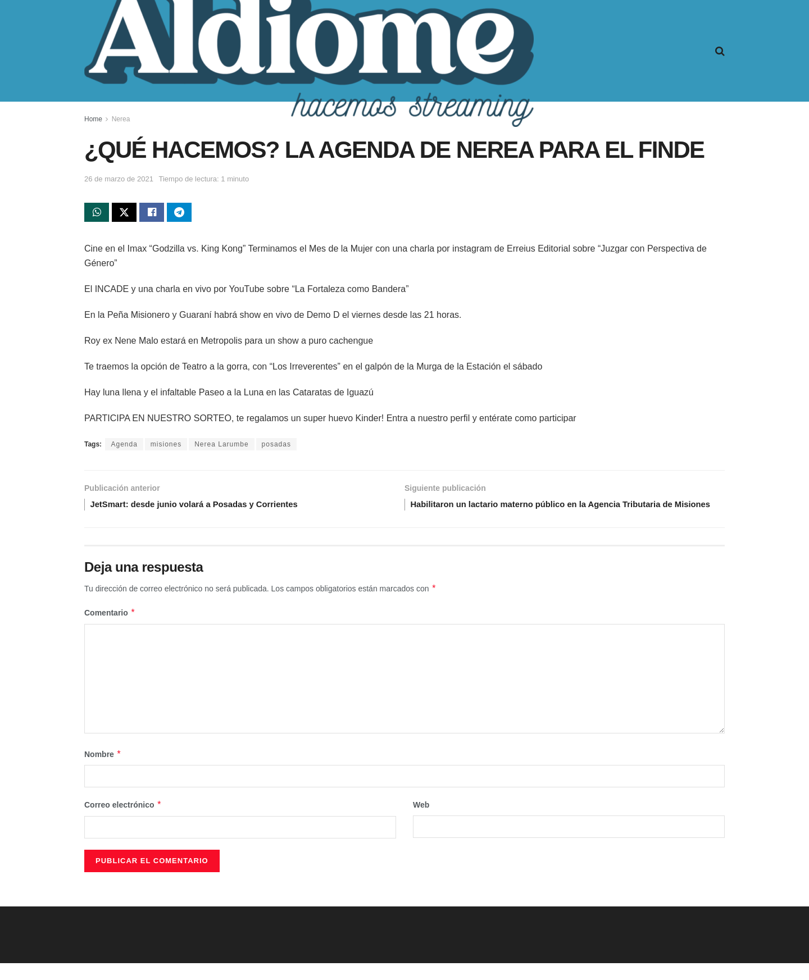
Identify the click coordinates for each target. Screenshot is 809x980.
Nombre (102, 771)
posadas (276, 446)
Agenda (124, 446)
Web (421, 821)
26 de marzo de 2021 (118, 179)
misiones (166, 446)
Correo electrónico (123, 821)
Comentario (109, 629)
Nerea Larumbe (221, 446)
